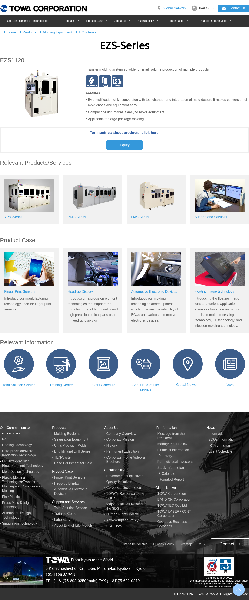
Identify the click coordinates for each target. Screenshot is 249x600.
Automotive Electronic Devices (154, 291)
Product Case (62, 471)
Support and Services (211, 217)
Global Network (174, 8)
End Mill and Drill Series (72, 451)
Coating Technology (17, 445)
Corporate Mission (120, 439)
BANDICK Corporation (174, 499)
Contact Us (237, 8)
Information (217, 434)
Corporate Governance (123, 487)
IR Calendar (166, 473)
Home (11, 32)
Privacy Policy (163, 544)
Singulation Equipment (71, 439)
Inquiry (124, 145)
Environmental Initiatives (124, 476)
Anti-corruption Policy (122, 520)
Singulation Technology (19, 523)
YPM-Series (13, 217)
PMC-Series (77, 217)
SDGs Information (222, 439)
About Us (111, 428)
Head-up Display (80, 291)
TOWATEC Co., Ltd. (172, 505)
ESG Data (114, 526)
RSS (201, 544)
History (111, 445)
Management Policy (172, 444)
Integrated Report (170, 479)
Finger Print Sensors (19, 291)
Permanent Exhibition (122, 451)
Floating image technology (214, 291)
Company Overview (121, 434)
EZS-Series (87, 32)
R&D (5, 439)
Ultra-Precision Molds (70, 445)
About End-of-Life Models (73, 525)
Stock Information (170, 467)
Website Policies (135, 544)
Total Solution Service (19, 385)
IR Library (164, 456)
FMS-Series (140, 217)
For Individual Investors (175, 461)
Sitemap (186, 544)
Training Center (61, 385)
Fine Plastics (11, 497)
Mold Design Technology (20, 471)
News (230, 385)
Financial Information (173, 450)
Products (29, 32)
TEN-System (64, 457)
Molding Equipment (57, 32)
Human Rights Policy (122, 514)
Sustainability (114, 470)
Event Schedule (103, 385)
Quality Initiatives (119, 482)
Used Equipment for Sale (73, 463)
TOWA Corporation (171, 493)
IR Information (166, 428)
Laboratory (62, 519)
